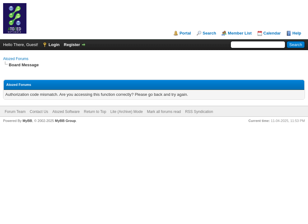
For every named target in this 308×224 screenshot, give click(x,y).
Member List (240, 33)
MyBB (27, 121)
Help (296, 33)
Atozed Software (66, 112)
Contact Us (39, 112)
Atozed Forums (15, 59)
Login (54, 44)
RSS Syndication (199, 112)
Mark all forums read (164, 112)
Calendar (272, 33)
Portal (185, 33)
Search (209, 33)
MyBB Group (65, 121)
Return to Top (95, 112)
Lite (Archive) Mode (126, 112)
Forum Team (15, 112)
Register (72, 44)
